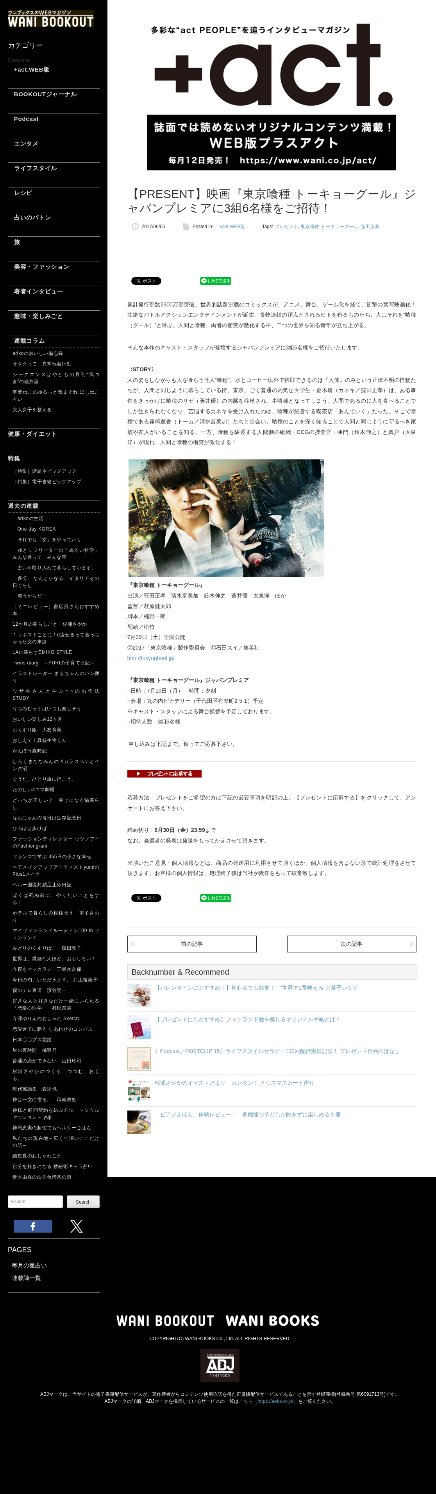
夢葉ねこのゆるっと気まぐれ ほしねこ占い (56, 395)
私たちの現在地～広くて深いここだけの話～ (56, 1142)
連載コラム (26, 340)
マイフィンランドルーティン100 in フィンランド (56, 934)
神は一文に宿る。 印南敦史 (47, 1099)
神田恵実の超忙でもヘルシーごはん (52, 1127)
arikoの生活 (28, 518)
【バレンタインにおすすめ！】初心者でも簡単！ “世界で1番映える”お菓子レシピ (256, 988)
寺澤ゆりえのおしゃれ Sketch (46, 1018)
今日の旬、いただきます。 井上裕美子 (56, 980)
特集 (14, 458)
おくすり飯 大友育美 (37, 730)
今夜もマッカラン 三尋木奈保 (47, 969)
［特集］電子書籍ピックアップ (47, 481)
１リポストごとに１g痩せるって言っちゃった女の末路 (56, 638)
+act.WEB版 (29, 69)
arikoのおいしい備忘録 (38, 353)
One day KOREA (34, 529)
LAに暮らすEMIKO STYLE (42, 652)
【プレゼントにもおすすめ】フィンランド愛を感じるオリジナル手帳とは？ (248, 1019)
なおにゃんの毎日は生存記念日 (47, 818)
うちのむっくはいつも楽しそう (47, 708)
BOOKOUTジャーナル (42, 94)
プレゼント (286, 226)
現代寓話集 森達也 (35, 1089)
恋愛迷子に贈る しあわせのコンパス (53, 1029)
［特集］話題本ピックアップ (45, 471)
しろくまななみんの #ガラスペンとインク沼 (56, 765)
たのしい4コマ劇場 (34, 789)
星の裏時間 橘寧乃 (35, 1050)
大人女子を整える (32, 409)
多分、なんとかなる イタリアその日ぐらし (56, 582)
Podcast (23, 118)
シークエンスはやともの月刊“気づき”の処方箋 (56, 378)
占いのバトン (29, 217)
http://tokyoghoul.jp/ (151, 658)
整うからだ (27, 596)
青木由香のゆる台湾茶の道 (42, 1177)
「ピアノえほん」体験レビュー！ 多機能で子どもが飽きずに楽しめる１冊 (248, 1114)
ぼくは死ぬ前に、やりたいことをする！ (56, 899)
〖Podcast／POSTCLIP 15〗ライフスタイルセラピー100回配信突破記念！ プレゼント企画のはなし (277, 1051)
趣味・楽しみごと (35, 316)
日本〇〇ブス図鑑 (32, 1039)
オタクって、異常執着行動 (42, 364)
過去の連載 (23, 505)
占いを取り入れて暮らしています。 (54, 568)
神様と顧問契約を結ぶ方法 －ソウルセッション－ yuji (56, 1113)
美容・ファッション (39, 266)
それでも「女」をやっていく (47, 539)
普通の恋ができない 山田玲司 (47, 1061)
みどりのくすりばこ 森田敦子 (47, 948)
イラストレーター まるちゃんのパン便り (56, 677)
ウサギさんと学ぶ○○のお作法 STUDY (56, 694)
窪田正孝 (370, 226)
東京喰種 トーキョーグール (329, 226)
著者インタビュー (35, 291)
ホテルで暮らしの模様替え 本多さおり (56, 916)
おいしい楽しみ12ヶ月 (38, 719)
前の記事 (192, 944)
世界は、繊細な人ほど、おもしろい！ (54, 958)
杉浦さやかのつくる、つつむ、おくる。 (56, 1075)
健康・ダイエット (32, 433)
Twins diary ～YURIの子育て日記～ (54, 663)
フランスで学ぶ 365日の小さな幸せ (52, 856)
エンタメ (23, 143)
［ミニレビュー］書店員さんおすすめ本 (56, 610)
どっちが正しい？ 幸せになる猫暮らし (56, 803)
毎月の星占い (29, 1265)
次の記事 (352, 944)
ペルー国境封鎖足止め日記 (42, 884)
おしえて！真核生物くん (40, 740)
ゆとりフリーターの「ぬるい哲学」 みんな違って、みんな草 (56, 553)
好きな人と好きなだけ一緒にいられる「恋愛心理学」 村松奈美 (56, 1004)
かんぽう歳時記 (30, 751)
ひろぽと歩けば (30, 828)
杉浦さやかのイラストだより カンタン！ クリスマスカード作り (235, 1083)
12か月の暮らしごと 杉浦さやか (50, 624)
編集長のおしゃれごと (37, 1156)
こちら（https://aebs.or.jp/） (268, 1401)
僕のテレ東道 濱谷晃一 (40, 990)
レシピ (20, 192)
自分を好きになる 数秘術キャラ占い (53, 1166)
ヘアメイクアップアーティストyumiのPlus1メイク (56, 870)
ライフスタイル (32, 168)
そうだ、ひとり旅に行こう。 (45, 779)
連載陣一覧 (26, 1277)
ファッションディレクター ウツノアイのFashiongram (56, 842)
